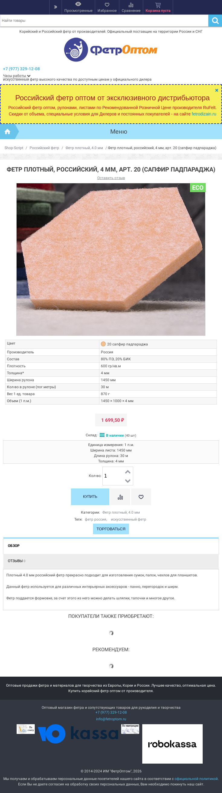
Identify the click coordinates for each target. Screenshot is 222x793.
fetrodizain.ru (204, 114)
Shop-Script (14, 148)
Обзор (14, 546)
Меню (118, 131)
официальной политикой (196, 779)
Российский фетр (44, 148)
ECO (198, 187)
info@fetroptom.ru (111, 719)
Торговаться (111, 529)
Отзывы (16, 561)
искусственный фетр (128, 519)
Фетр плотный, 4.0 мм (84, 148)
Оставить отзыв (111, 178)
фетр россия (95, 519)
